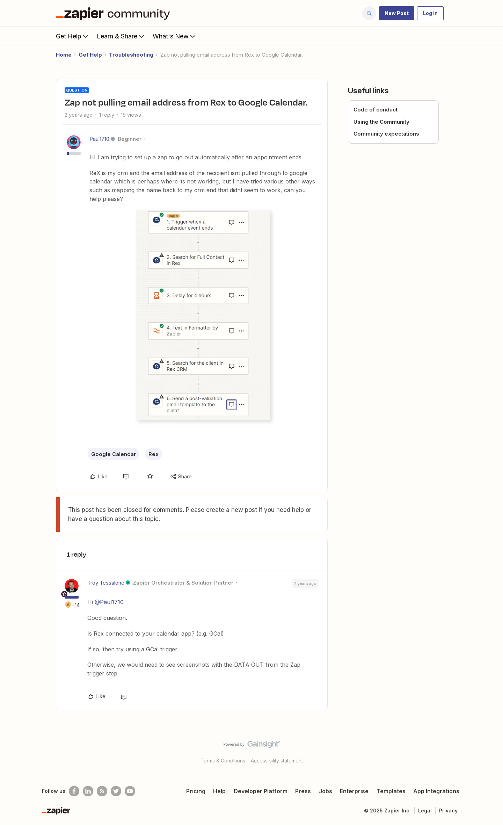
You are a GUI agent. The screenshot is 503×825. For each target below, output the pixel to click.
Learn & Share (121, 36)
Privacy (448, 810)
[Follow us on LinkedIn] (88, 791)
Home (64, 54)
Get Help (73, 36)
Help (219, 791)
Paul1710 (99, 139)
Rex (153, 454)
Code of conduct (375, 109)
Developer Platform (260, 791)
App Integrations (436, 791)
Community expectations (386, 133)
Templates (391, 791)
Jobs (325, 791)
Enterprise (354, 791)
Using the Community (381, 121)
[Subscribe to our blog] (102, 791)
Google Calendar (113, 454)
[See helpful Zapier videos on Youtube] (130, 791)
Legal (425, 810)
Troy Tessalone (105, 582)
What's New (175, 36)
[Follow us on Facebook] (74, 791)
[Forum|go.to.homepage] (114, 13)
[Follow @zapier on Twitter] (116, 791)
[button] (396, 13)
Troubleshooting (131, 54)
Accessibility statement (277, 761)
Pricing (195, 791)
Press (303, 791)
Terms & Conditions (223, 761)
